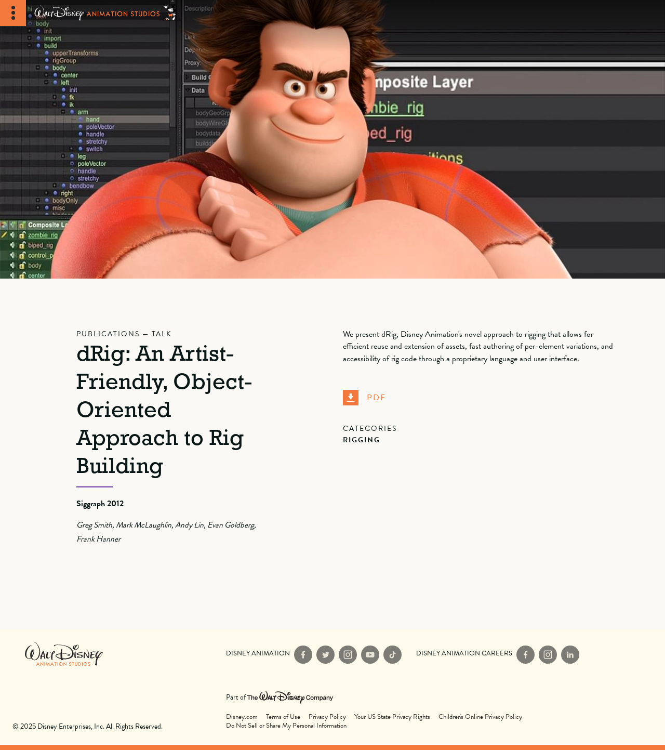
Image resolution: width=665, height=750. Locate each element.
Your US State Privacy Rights (392, 717)
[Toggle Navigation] (13, 13)
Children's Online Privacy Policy (480, 717)
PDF (364, 397)
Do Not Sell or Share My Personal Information (286, 726)
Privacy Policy (327, 717)
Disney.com (242, 717)
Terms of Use (283, 717)
